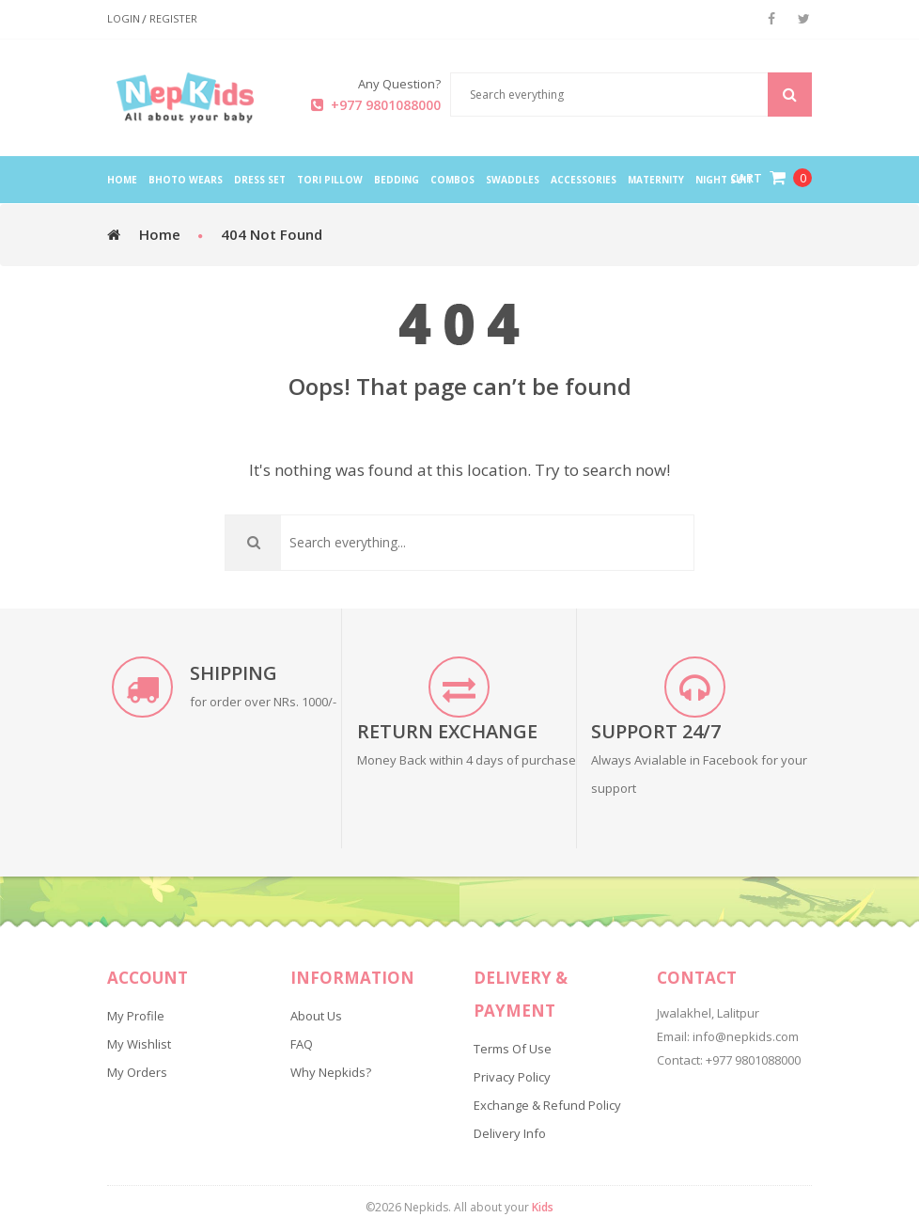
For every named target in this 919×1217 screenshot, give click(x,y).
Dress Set (260, 179)
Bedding (396, 179)
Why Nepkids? (330, 1072)
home (122, 179)
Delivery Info (510, 1133)
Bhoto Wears (185, 179)
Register (173, 18)
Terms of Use (513, 1048)
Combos (452, 179)
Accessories (583, 179)
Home (159, 234)
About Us (316, 1015)
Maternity (656, 179)
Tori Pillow (330, 179)
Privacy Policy (512, 1076)
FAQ (301, 1043)
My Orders (137, 1072)
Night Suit (724, 179)
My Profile (135, 1015)
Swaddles (512, 179)
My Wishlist (139, 1043)
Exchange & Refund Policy (547, 1105)
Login (123, 18)
